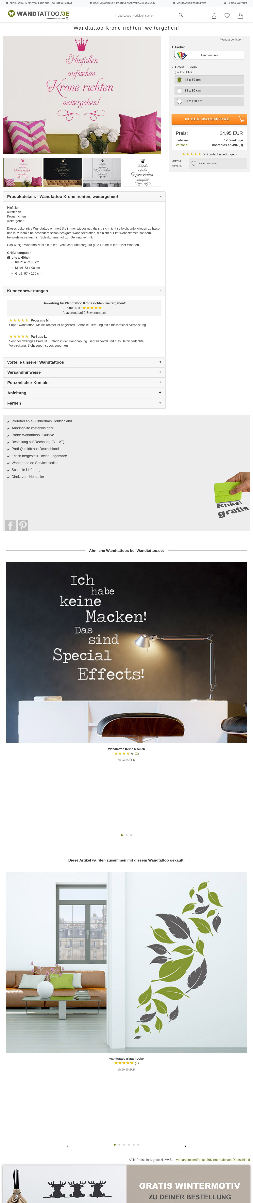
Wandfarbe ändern (231, 57)
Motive (101, 27)
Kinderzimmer (127, 27)
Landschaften (187, 27)
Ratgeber (239, 27)
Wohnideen (232, 1056)
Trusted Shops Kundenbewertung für (94, 1076)
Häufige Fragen (107, 1021)
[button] (121, 674)
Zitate (213, 27)
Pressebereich (146, 1028)
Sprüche (34, 27)
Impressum (145, 1043)
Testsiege (145, 1036)
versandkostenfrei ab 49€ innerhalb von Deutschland (213, 938)
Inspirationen (232, 1041)
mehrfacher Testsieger (191, 3)
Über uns (145, 1021)
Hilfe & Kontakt (237, 3)
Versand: (182, 163)
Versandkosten (107, 1043)
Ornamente (157, 27)
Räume (12, 27)
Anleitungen (232, 1026)
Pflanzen (78, 27)
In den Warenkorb (215, 138)
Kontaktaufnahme (107, 1028)
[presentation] (68, 924)
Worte (56, 27)
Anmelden (44, 1049)
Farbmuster (107, 1036)
